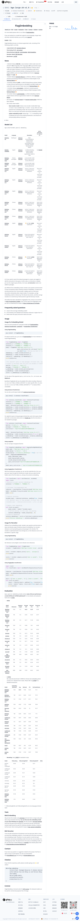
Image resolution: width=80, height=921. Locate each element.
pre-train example (37, 821)
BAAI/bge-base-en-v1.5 (7, 181)
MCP (44, 902)
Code (14, 74)
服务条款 (54, 905)
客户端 (44, 911)
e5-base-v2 (7, 649)
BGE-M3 (17, 52)
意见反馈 (45, 914)
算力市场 (20, 905)
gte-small (7, 651)
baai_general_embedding (34, 827)
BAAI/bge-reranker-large (7, 159)
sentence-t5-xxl (7, 663)
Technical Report (11, 80)
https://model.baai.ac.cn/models (31, 303)
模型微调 (20, 908)
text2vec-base (7, 749)
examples (21, 821)
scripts (13, 597)
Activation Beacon (21, 48)
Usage (15, 29)
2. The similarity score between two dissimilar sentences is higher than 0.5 (24, 312)
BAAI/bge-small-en (7, 246)
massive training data (30, 99)
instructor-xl (7, 646)
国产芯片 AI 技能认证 (33, 902)
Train (26, 29)
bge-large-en (7, 626)
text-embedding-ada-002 (7, 656)
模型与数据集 (21, 914)
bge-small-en (7, 642)
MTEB (32, 223)
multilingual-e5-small (7, 735)
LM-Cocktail (19, 50)
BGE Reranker (18, 54)
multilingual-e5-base (7, 731)
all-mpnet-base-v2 (7, 667)
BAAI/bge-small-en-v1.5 (7, 192)
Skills (44, 905)
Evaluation (21, 29)
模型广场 (20, 902)
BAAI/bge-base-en (7, 235)
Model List (7, 29)
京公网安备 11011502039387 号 (49, 919)
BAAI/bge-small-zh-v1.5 (7, 218)
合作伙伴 (54, 911)
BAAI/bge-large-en (7, 224)
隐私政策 (54, 908)
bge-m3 (30, 37)
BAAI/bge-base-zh (7, 264)
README (40, 150)
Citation (36, 29)
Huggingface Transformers (30, 326)
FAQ (12, 29)
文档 (44, 908)
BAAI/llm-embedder (7, 150)
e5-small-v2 (7, 659)
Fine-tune (20, 139)
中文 (10, 40)
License (40, 29)
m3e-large (7, 728)
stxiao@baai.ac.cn (11, 855)
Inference (20, 138)
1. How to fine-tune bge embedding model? (16, 310)
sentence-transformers (29, 392)
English (6, 40)
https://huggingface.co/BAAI (13, 301)
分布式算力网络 (32, 908)
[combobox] (74, 919)
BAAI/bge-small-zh (7, 271)
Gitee (73, 913)
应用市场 (20, 911)
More (7, 120)
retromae (22, 818)
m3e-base (7, 725)
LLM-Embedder (21, 94)
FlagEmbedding (30, 32)
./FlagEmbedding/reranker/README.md (16, 844)
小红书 (64, 913)
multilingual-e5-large (7, 718)
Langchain (19, 326)
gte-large (7, 633)
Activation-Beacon (20, 77)
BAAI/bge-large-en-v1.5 (7, 170)
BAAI (7, 8)
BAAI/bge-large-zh (7, 257)
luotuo (6, 745)
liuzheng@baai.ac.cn (29, 855)
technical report (19, 99)
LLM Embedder (23, 52)
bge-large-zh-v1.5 (20, 8)
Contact (30, 29)
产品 (25, 2)
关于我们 (54, 902)
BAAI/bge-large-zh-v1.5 (7, 204)
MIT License (26, 889)
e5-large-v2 (7, 638)
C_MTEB (34, 680)
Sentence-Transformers (10, 326)
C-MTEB (15, 56)
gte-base (7, 636)
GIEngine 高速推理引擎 (34, 905)
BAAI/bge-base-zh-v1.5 (7, 211)
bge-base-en (7, 630)
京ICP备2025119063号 (34, 919)
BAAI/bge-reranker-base (7, 165)
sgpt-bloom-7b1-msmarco (7, 672)
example (26, 842)
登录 (76, 2)
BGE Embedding (32, 52)
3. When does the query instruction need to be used (18, 314)
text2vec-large (7, 752)
